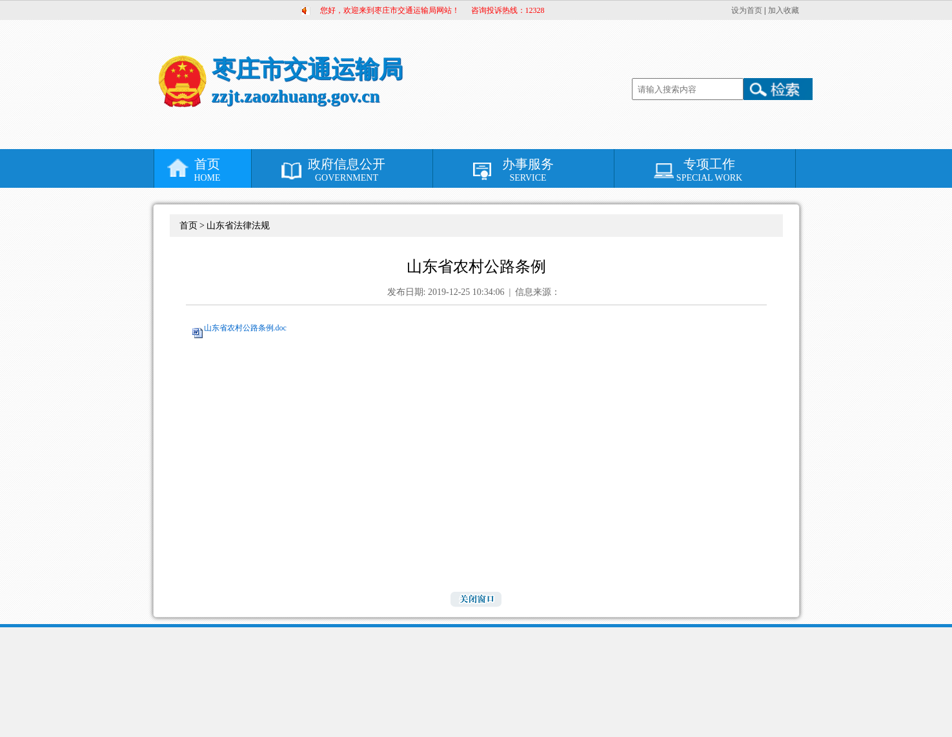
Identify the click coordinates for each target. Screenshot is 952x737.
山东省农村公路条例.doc (245, 327)
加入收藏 (783, 10)
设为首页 (746, 10)
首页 (207, 170)
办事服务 (528, 170)
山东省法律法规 (238, 225)
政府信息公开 (346, 170)
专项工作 (709, 170)
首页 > (193, 225)
